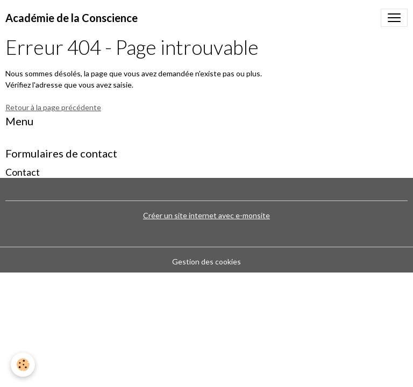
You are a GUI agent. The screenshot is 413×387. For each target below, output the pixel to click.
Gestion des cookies (206, 261)
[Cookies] (23, 365)
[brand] (71, 18)
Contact (22, 172)
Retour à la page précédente (53, 107)
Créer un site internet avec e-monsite (206, 215)
